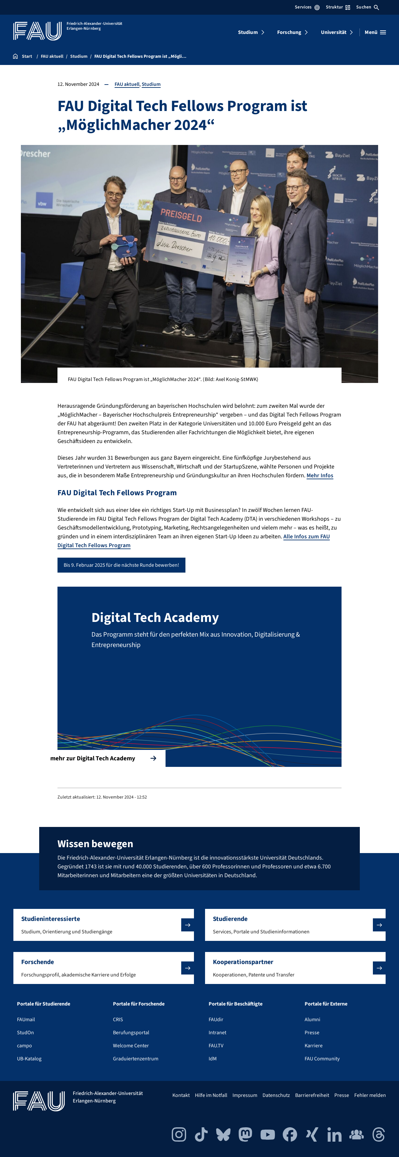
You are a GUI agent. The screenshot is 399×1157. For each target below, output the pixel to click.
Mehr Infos (320, 475)
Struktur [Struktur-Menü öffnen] (338, 7)
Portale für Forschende (139, 1003)
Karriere (314, 1045)
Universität (334, 32)
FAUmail (26, 1019)
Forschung (289, 32)
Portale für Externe (326, 1003)
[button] (103, 924)
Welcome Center (131, 1045)
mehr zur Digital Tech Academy (108, 756)
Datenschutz (276, 1095)
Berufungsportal (131, 1032)
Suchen (367, 7)
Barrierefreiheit (312, 1095)
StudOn (25, 1032)
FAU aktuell (127, 84)
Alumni (312, 1019)
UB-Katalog (29, 1058)
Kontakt (181, 1095)
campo (24, 1045)
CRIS (118, 1019)
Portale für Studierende (43, 1003)
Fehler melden (370, 1095)
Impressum (244, 1095)
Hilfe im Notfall (211, 1095)
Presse (312, 1032)
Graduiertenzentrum (135, 1058)
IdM (213, 1058)
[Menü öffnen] (375, 32)
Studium (248, 32)
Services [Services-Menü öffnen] (307, 7)
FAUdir (216, 1019)
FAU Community (322, 1058)
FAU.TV (216, 1045)
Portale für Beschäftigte (236, 1003)
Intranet (217, 1032)
